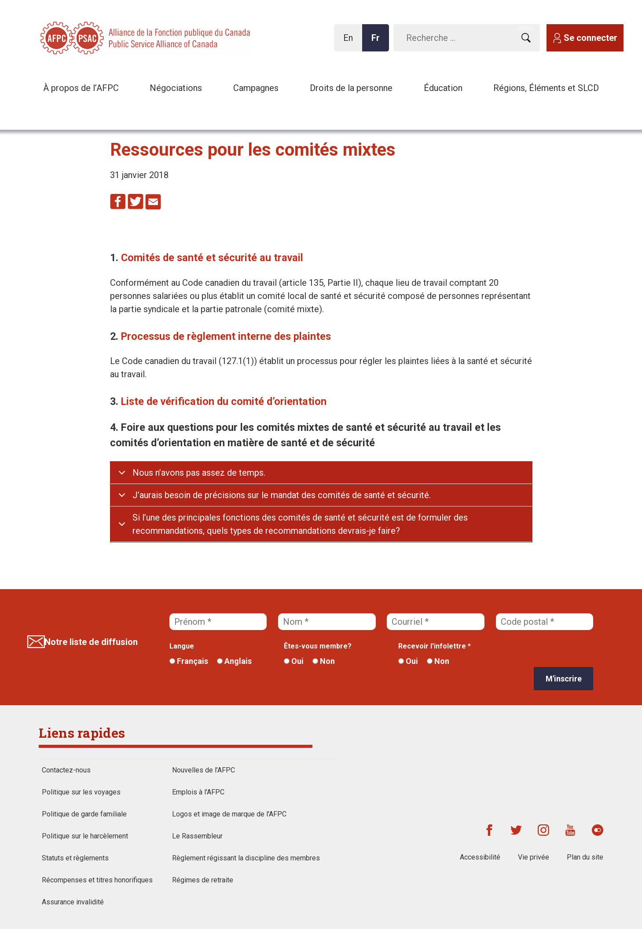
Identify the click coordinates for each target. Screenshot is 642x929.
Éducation (443, 88)
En (350, 42)
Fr (378, 42)
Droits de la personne (351, 88)
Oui (294, 661)
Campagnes (256, 88)
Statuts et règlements (75, 858)
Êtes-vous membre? (318, 646)
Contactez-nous (66, 770)
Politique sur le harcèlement (85, 836)
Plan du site (585, 857)
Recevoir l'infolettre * (434, 646)
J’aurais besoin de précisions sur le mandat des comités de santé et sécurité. (281, 495)
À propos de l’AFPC (81, 88)
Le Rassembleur (197, 836)
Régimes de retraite (202, 880)
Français (188, 661)
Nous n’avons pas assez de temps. (198, 472)
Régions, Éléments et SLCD (546, 88)
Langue (181, 646)
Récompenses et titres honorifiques (97, 880)
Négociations (176, 88)
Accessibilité (480, 857)
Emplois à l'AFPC (198, 792)
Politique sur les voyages (81, 792)
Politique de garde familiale (84, 814)
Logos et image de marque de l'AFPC (229, 814)
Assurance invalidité (73, 902)
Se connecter (590, 38)
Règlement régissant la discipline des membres (246, 858)
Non (323, 661)
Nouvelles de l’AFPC (203, 770)
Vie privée (533, 857)
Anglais (234, 661)
